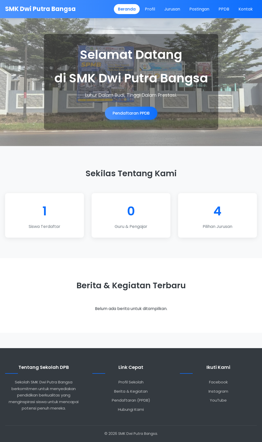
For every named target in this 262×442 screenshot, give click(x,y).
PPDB (224, 9)
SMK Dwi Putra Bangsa (40, 9)
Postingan (199, 9)
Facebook (218, 382)
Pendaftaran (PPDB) (131, 400)
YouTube (218, 400)
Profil (150, 9)
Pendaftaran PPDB (131, 113)
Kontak (245, 9)
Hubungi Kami (131, 409)
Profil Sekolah (131, 382)
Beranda (127, 9)
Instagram (218, 391)
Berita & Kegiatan (131, 391)
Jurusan (172, 9)
